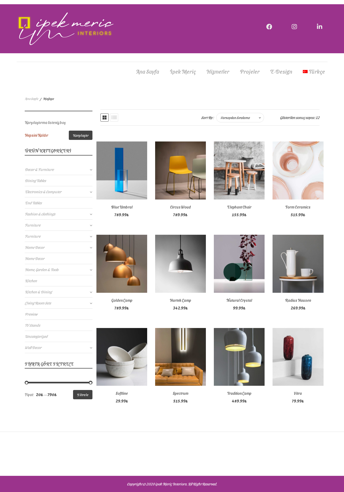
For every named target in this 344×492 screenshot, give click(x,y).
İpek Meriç (183, 71)
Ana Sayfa (147, 71)
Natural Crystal (239, 300)
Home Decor (34, 247)
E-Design (281, 71)
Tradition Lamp (239, 393)
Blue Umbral (122, 207)
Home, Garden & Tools (41, 269)
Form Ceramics (298, 207)
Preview (31, 314)
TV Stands (32, 325)
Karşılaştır (80, 135)
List (114, 117)
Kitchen (31, 280)
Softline (122, 393)
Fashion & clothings (40, 214)
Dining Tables (35, 180)
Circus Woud (180, 207)
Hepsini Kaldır (36, 135)
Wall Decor (33, 347)
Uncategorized (36, 336)
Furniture (32, 225)
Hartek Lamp (180, 300)
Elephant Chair (239, 207)
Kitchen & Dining (38, 292)
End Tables (33, 203)
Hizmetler (217, 71)
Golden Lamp (121, 300)
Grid (104, 117)
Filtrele (82, 395)
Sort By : (207, 117)
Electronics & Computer (43, 191)
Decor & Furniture (39, 169)
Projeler (250, 71)
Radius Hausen (298, 300)
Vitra (298, 393)
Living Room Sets (38, 303)
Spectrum (180, 393)
